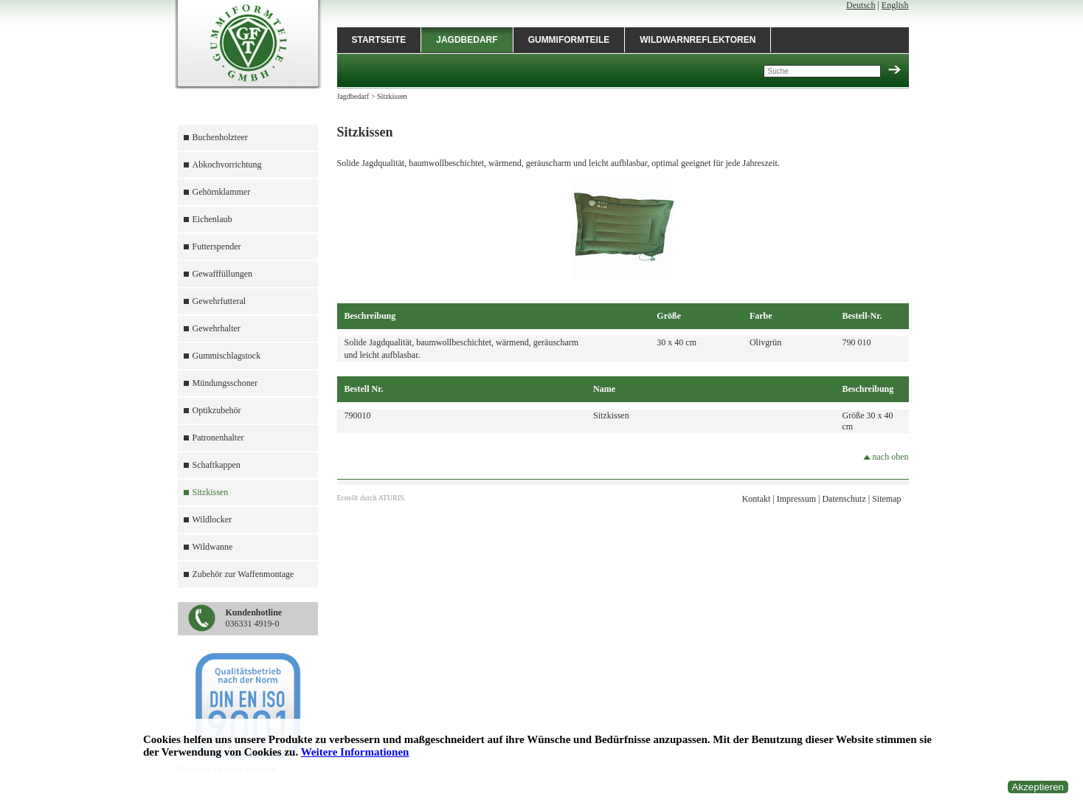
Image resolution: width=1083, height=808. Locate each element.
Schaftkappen (217, 465)
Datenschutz (843, 499)
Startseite (379, 40)
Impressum (796, 499)
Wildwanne (213, 547)
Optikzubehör (217, 410)
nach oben (886, 457)
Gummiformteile (569, 40)
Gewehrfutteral (219, 301)
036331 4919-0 (254, 618)
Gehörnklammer (222, 192)
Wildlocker (212, 519)
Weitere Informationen (355, 752)
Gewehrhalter (217, 328)
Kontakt (756, 499)
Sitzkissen (211, 492)
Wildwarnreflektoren (697, 40)
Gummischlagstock (227, 356)
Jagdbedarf (466, 40)
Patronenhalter (218, 437)
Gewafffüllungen (223, 274)
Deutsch (860, 5)
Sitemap (886, 499)
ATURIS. (392, 498)
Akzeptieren (1038, 787)
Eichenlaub (212, 219)
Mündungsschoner (225, 383)
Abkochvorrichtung (227, 164)
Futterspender (217, 246)
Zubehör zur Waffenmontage (243, 574)
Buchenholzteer (220, 137)
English (895, 5)
